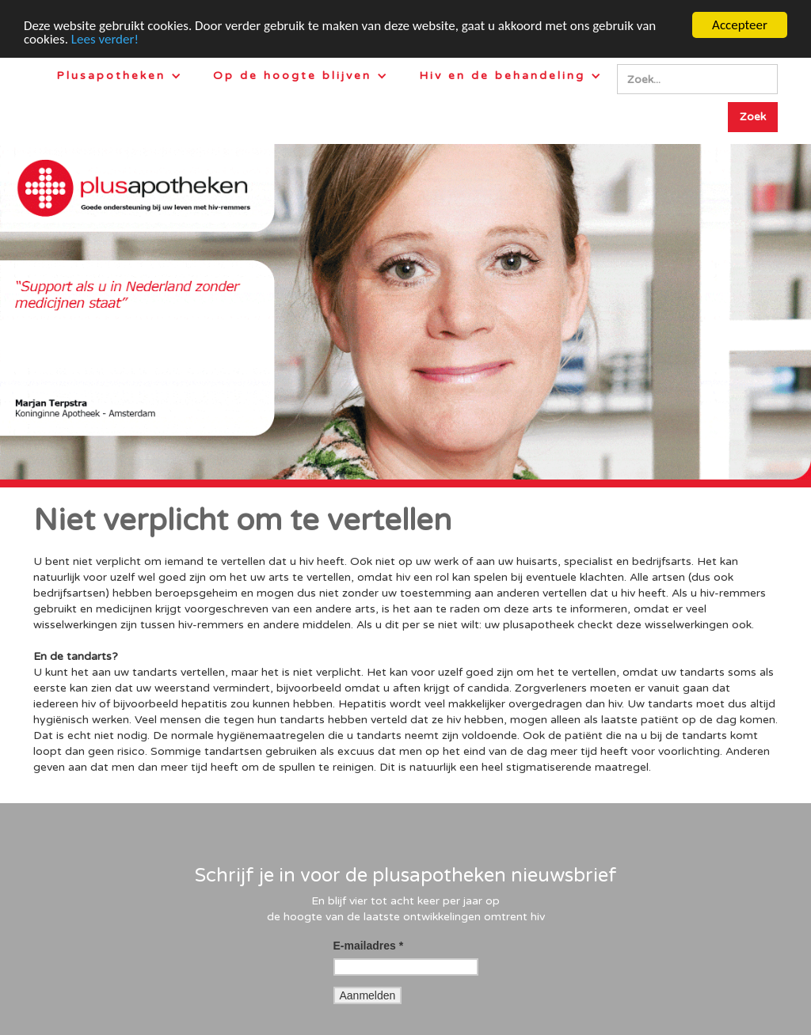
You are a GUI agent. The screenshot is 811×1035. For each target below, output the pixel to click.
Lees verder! (105, 39)
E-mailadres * (368, 945)
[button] (118, 76)
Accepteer (739, 25)
